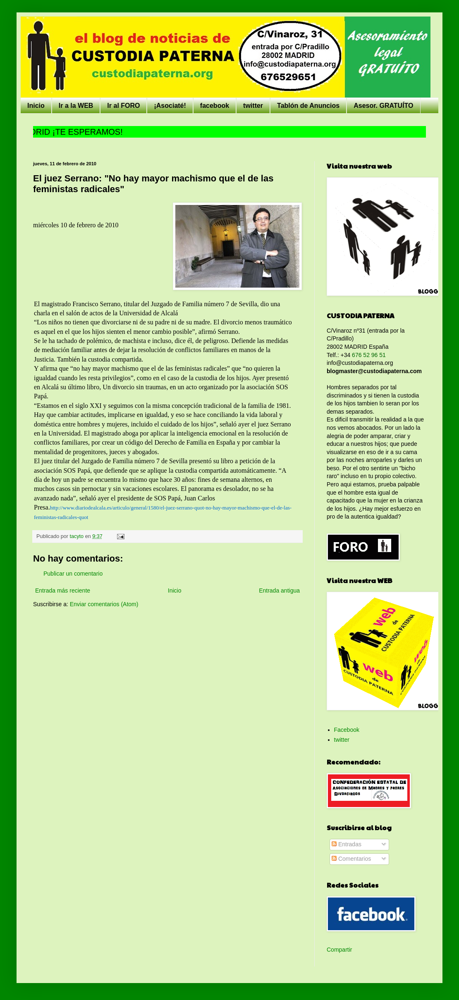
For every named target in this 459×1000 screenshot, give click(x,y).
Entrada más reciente (62, 590)
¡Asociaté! (170, 105)
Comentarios (351, 858)
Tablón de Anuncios (308, 105)
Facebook (346, 729)
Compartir (339, 949)
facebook (214, 105)
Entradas (346, 844)
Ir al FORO (123, 105)
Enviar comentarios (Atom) (104, 604)
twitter (253, 105)
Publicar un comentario (73, 573)
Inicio (36, 105)
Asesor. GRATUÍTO (383, 105)
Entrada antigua (279, 590)
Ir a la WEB (76, 105)
